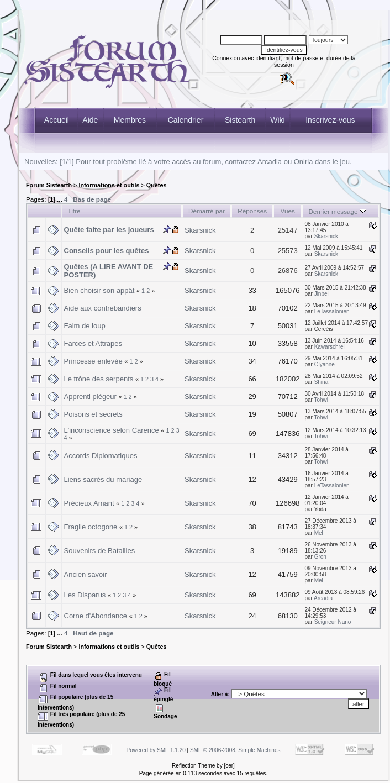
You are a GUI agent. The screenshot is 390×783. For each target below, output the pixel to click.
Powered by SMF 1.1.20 (156, 750)
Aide (90, 119)
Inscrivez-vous (330, 119)
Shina (321, 382)
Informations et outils (108, 185)
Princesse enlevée (93, 361)
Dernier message (337, 211)
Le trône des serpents (99, 379)
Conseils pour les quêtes (106, 250)
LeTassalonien (332, 311)
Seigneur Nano (332, 622)
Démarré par (206, 210)
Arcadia (323, 598)
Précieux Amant (89, 503)
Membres (130, 119)
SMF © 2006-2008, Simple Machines (235, 750)
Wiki (277, 119)
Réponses (252, 210)
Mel (318, 533)
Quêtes (156, 185)
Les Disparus (85, 595)
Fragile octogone (91, 527)
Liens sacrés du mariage (103, 479)
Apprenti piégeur (90, 396)
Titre (74, 210)
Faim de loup (85, 326)
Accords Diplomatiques (101, 455)
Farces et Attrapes (93, 343)
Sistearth (240, 119)
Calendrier (186, 119)
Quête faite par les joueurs (109, 229)
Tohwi (321, 400)
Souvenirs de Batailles (99, 550)
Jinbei (321, 294)
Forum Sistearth (49, 185)
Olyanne (324, 364)
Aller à (219, 694)
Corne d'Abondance (96, 616)
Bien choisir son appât (99, 290)
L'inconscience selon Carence (111, 430)
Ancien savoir (85, 574)
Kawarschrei (329, 347)
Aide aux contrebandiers (102, 308)
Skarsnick (200, 230)
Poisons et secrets (93, 414)
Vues (288, 210)
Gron (320, 557)
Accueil (56, 119)
